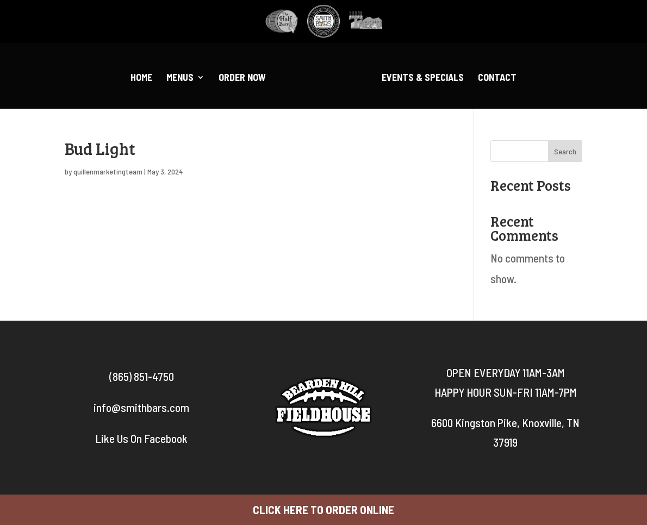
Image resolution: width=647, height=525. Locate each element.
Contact (497, 78)
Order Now (242, 78)
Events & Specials (423, 78)
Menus (180, 78)
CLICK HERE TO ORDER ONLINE (323, 509)
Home (141, 78)
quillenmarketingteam (107, 171)
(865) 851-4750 (141, 376)
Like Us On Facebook (141, 438)
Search (565, 151)
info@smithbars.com (141, 407)
